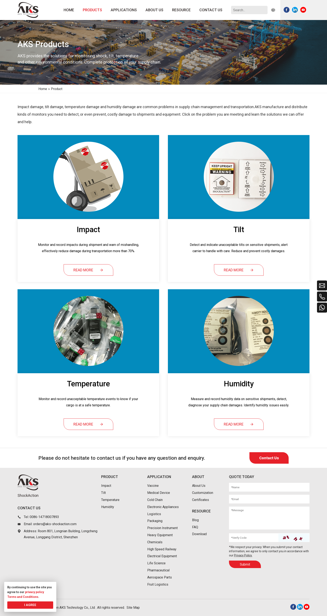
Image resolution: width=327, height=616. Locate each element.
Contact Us (269, 458)
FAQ (195, 527)
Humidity (107, 507)
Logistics (154, 514)
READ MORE (88, 270)
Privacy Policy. (243, 555)
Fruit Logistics (157, 584)
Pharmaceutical (158, 570)
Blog (195, 520)
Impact (106, 486)
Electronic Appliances (163, 507)
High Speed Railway (161, 549)
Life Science (156, 563)
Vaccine (153, 486)
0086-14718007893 (44, 517)
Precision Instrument (162, 528)
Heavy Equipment (160, 535)
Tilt (103, 493)
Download (199, 534)
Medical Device (158, 493)
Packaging (154, 521)
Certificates (200, 500)
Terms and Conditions (22, 596)
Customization (202, 493)
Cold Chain (155, 500)
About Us (198, 486)
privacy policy (34, 592)
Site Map (133, 608)
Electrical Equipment (162, 556)
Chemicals (154, 542)
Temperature (110, 500)
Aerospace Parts (159, 577)
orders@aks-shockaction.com (55, 524)
